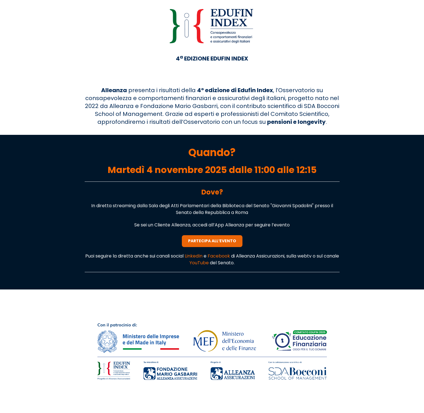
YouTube (199, 263)
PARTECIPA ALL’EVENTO (212, 241)
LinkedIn (194, 256)
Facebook (219, 256)
